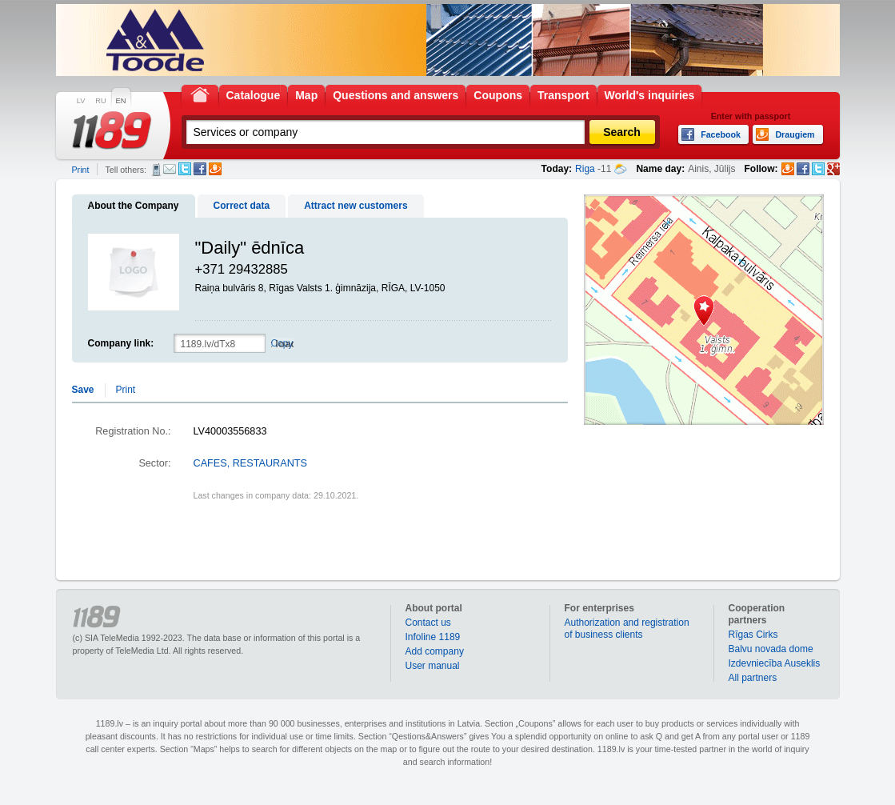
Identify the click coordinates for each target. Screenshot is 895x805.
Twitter (184, 168)
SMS (156, 169)
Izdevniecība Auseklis (775, 663)
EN (121, 101)
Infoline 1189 (433, 637)
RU (100, 101)
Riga (585, 168)
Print (81, 169)
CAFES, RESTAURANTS (251, 463)
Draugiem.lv (215, 168)
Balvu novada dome (771, 649)
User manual (433, 665)
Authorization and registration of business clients (627, 628)
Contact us (428, 622)
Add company (435, 651)
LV (81, 101)
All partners (753, 677)
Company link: (121, 343)
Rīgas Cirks (753, 634)
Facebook (200, 168)
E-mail (169, 168)
